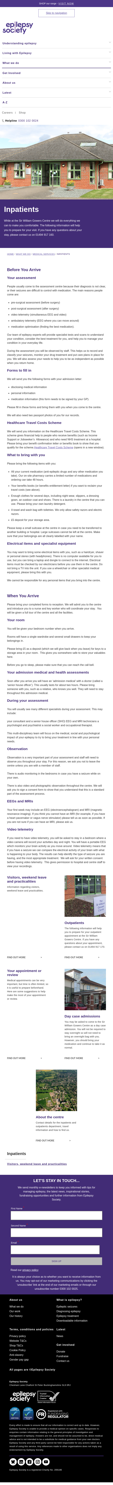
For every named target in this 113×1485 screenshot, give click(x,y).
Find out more (24, 957)
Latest (60, 1329)
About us (15, 1299)
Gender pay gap (19, 1359)
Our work (14, 1311)
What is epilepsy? (69, 1299)
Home (10, 254)
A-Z (5, 102)
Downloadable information (72, 1320)
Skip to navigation (56, 13)
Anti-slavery (16, 1354)
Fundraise (62, 1356)
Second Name (19, 1225)
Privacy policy (17, 1336)
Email (15, 1242)
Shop (22, 112)
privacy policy (30, 1270)
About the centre (50, 1117)
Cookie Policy (17, 1350)
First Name (17, 1208)
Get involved (65, 1344)
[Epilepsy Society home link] (18, 28)
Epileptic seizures (66, 1306)
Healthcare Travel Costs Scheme (53, 447)
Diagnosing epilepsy (68, 1311)
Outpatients (74, 923)
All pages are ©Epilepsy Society (32, 1369)
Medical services (44, 254)
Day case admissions (82, 1016)
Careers (7, 112)
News (59, 1336)
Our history (15, 1316)
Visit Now (66, 3)
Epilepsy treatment (67, 1316)
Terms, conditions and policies (31, 1329)
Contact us (62, 1361)
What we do (23, 254)
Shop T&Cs (16, 1345)
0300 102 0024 (28, 120)
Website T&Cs (17, 1340)
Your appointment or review (24, 973)
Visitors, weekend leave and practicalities (26, 879)
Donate (60, 1351)
